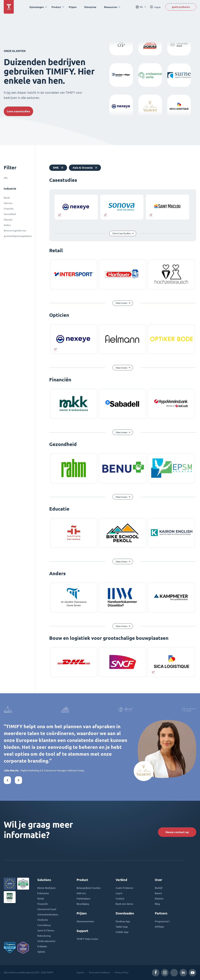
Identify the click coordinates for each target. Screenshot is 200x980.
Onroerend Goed (46, 909)
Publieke (42, 946)
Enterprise (90, 6)
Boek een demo (124, 903)
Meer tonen (121, 303)
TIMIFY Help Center (87, 938)
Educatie (8, 219)
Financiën (8, 208)
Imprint (80, 972)
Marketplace (83, 898)
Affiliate (159, 926)
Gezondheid (10, 214)
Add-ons (81, 893)
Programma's (162, 921)
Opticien (8, 203)
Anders (7, 225)
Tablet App (122, 926)
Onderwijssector (46, 941)
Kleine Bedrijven (46, 887)
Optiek (41, 951)
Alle (6, 178)
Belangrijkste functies (89, 887)
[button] (7, 780)
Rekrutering (44, 935)
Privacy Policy (121, 972)
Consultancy (44, 925)
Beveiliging (83, 903)
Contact (120, 898)
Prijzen (73, 6)
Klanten (159, 898)
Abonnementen (85, 921)
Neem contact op (177, 832)
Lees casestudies (18, 111)
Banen (158, 893)
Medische (42, 919)
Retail (7, 197)
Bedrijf (158, 887)
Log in (119, 893)
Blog (157, 903)
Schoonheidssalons (47, 914)
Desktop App (123, 921)
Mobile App (122, 932)
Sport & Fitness (45, 930)
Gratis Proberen (124, 887)
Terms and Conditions (99, 972)
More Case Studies (121, 233)
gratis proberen (181, 6)
